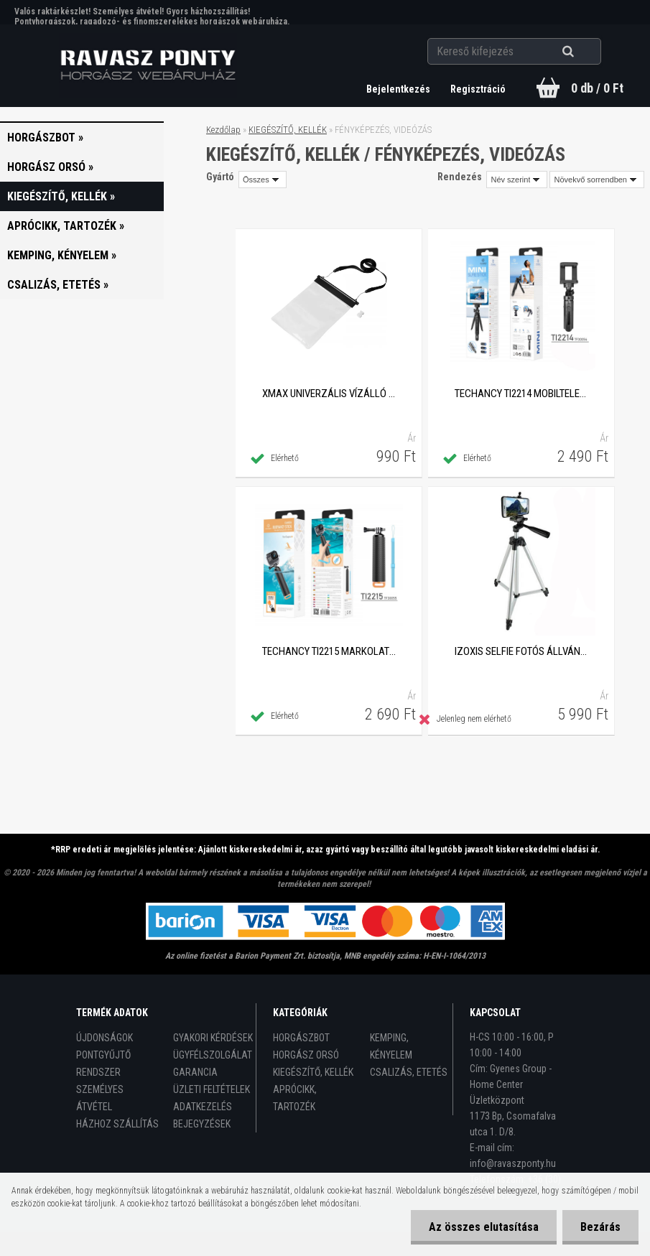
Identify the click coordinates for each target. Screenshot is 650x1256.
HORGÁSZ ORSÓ (306, 1055)
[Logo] (147, 65)
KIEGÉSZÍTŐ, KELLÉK (288, 129)
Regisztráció (478, 89)
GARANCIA (195, 1072)
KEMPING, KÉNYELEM (391, 1046)
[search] (585, 51)
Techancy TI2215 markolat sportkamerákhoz (329, 651)
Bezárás (600, 1227)
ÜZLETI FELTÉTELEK (211, 1089)
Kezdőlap (223, 129)
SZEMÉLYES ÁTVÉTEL (100, 1098)
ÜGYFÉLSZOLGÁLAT (212, 1055)
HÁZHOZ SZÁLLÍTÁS (117, 1124)
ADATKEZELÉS (202, 1106)
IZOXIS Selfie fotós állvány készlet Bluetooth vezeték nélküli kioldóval (521, 651)
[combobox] (516, 179)
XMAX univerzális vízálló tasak (329, 393)
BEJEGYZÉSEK (202, 1124)
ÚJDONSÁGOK (104, 1037)
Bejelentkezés (399, 89)
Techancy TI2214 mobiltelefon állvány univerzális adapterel (521, 393)
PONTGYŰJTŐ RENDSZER (103, 1063)
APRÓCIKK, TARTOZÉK (295, 1098)
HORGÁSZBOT (301, 1037)
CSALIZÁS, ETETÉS (408, 1072)
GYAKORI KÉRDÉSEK (213, 1037)
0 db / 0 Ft (597, 88)
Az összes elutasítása (484, 1227)
